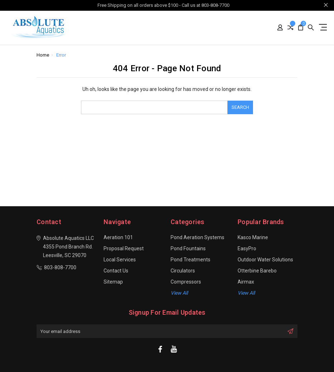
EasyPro (247, 248)
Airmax (246, 282)
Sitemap (113, 282)
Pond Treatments (190, 259)
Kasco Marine (253, 237)
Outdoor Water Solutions (265, 259)
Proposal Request (124, 248)
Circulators (183, 271)
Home (43, 55)
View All (246, 293)
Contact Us (116, 271)
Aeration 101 (118, 237)
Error (61, 55)
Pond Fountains (188, 248)
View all (179, 293)
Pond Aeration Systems (197, 237)
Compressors (186, 282)
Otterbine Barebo (257, 271)
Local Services (120, 259)
